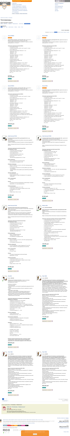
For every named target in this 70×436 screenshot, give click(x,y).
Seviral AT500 (44, 35)
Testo (12, 425)
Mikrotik (23, 425)
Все (1, 23)
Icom (9, 425)
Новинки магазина (5, 419)
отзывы (61, 7)
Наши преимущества (59, 6)
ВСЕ (26, 425)
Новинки (13, 13)
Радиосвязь (14, 3)
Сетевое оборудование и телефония (19, 6)
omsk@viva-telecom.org (64, 427)
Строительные (21, 23)
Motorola (5, 425)
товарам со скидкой (66, 32)
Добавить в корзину (12, 128)
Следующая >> (5, 400)
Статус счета (66, 431)
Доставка (56, 10)
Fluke (16, 425)
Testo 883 (10, 276)
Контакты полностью (61, 418)
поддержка (61, 3)
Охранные (10, 23)
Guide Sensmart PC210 (12, 205)
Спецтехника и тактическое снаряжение (19, 10)
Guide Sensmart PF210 (12, 136)
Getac (19, 425)
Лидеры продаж (29, 419)
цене (53, 32)
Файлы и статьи (38, 419)
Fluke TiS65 (44, 276)
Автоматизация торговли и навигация (19, 7)
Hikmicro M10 (45, 205)
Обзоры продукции (11, 419)
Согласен (35, 434)
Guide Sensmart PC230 (46, 136)
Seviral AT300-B (11, 85)
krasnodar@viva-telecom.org (63, 422)
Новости (56, 4)
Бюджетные (5, 23)
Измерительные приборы (17, 4)
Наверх (67, 418)
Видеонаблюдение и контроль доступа (19, 9)
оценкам (62, 32)
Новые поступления (23, 419)
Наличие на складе (17, 419)
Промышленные (15, 23)
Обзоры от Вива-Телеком (23, 13)
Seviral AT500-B (11, 35)
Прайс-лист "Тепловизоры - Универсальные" (16, 406)
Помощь (42, 419)
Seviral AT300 (44, 85)
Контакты (56, 3)
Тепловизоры (10, 17)
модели (51, 32)
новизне (59, 32)
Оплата (56, 9)
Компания (57, 7)
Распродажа (17, 13)
